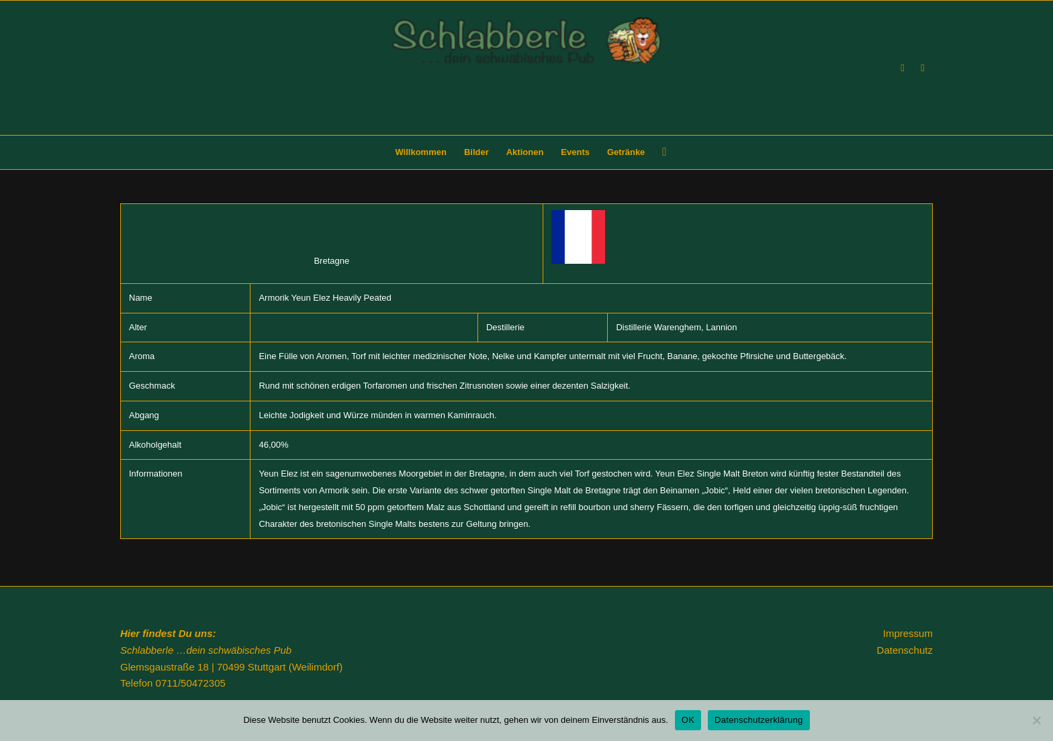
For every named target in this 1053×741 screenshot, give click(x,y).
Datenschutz (905, 650)
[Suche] (659, 152)
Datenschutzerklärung (759, 720)
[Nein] (1036, 720)
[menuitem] (420, 152)
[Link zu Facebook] (902, 68)
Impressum (908, 633)
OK (688, 720)
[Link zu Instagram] (923, 68)
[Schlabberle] (526, 76)
